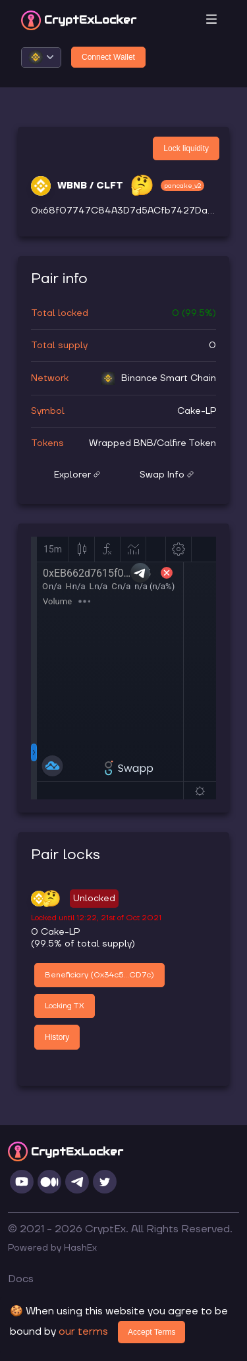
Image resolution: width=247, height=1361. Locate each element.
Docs (21, 1278)
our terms (83, 1331)
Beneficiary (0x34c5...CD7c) (99, 975)
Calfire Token (186, 443)
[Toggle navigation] (211, 20)
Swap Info (167, 475)
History (57, 1037)
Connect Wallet (108, 57)
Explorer (77, 475)
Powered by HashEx (52, 1248)
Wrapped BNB (121, 443)
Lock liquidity (186, 148)
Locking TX (64, 1006)
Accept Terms (151, 1332)
